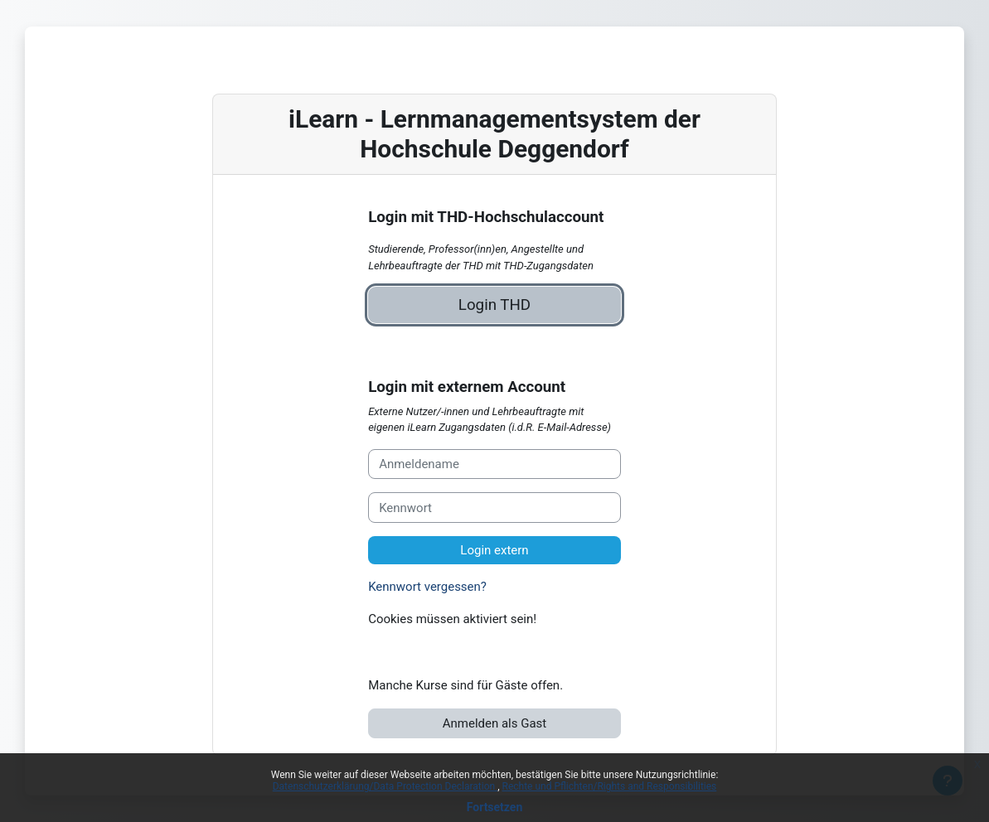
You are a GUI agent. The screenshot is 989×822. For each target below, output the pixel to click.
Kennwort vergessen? (427, 586)
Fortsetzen (495, 807)
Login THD (494, 305)
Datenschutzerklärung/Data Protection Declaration (385, 786)
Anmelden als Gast (494, 723)
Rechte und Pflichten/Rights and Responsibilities (609, 786)
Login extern (494, 550)
